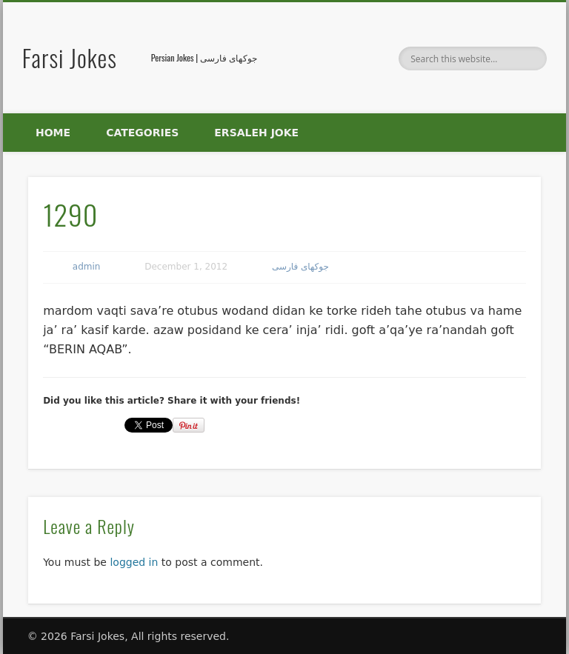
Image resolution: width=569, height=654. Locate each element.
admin (87, 266)
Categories (142, 133)
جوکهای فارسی (300, 266)
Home (53, 133)
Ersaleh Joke (256, 133)
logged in (134, 562)
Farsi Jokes (69, 57)
